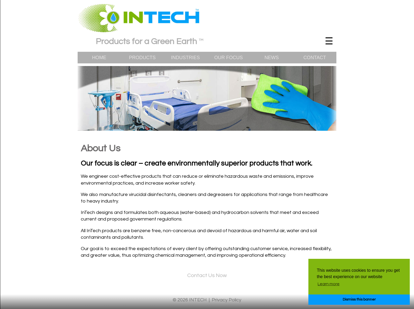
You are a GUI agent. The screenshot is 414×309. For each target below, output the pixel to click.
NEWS (272, 57)
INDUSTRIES (185, 57)
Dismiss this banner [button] (359, 299)
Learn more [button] (329, 284)
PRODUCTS (142, 57)
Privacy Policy (226, 299)
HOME (99, 57)
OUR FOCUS (228, 57)
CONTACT (314, 57)
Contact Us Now (207, 275)
